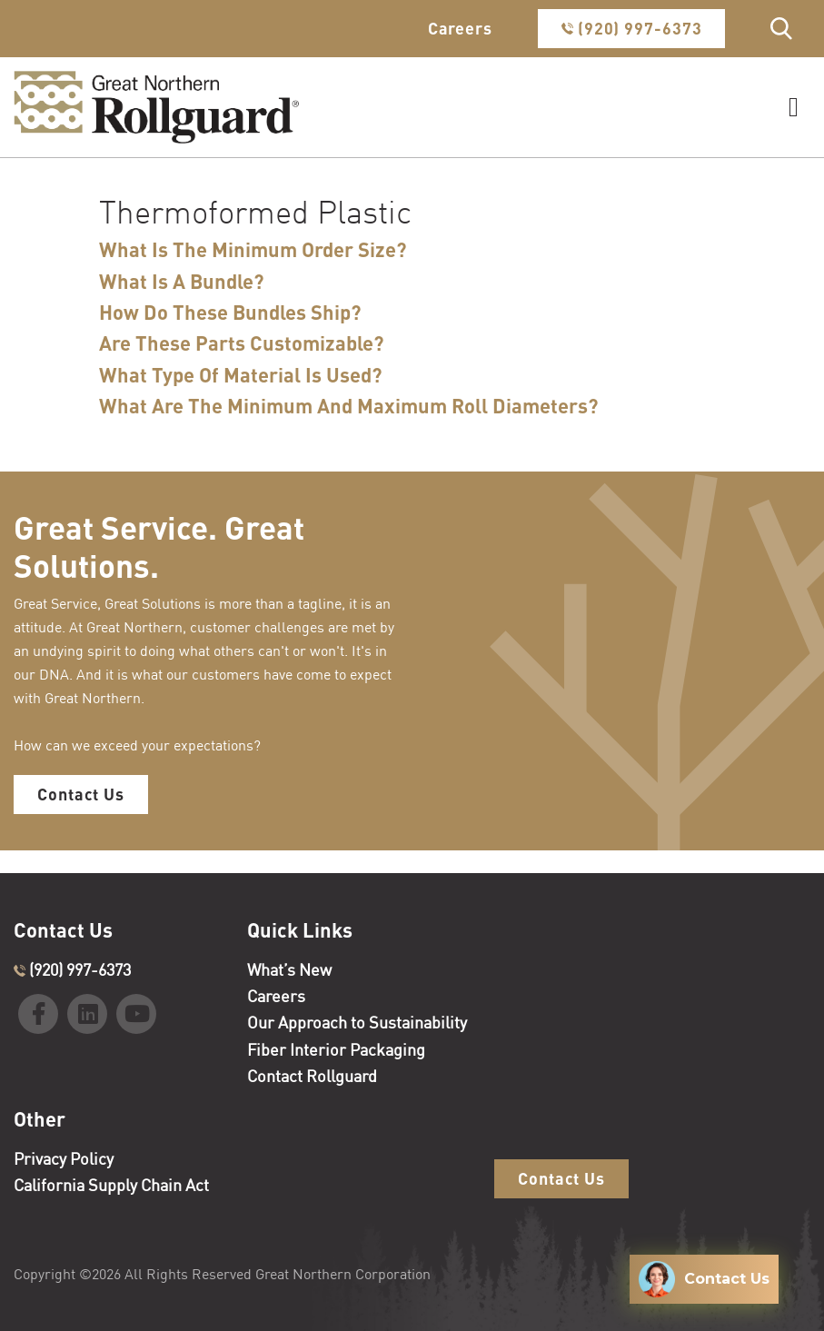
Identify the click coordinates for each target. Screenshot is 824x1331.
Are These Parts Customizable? (241, 343)
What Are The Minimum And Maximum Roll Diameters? (349, 406)
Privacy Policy (64, 1158)
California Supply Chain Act (111, 1185)
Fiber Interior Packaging (336, 1049)
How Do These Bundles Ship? (230, 312)
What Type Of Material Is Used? (240, 375)
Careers (460, 28)
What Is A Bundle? (181, 281)
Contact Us (80, 794)
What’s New (289, 969)
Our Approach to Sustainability (357, 1022)
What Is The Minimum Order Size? (253, 250)
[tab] (358, 250)
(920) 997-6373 (631, 28)
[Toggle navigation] (793, 107)
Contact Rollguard (312, 1076)
